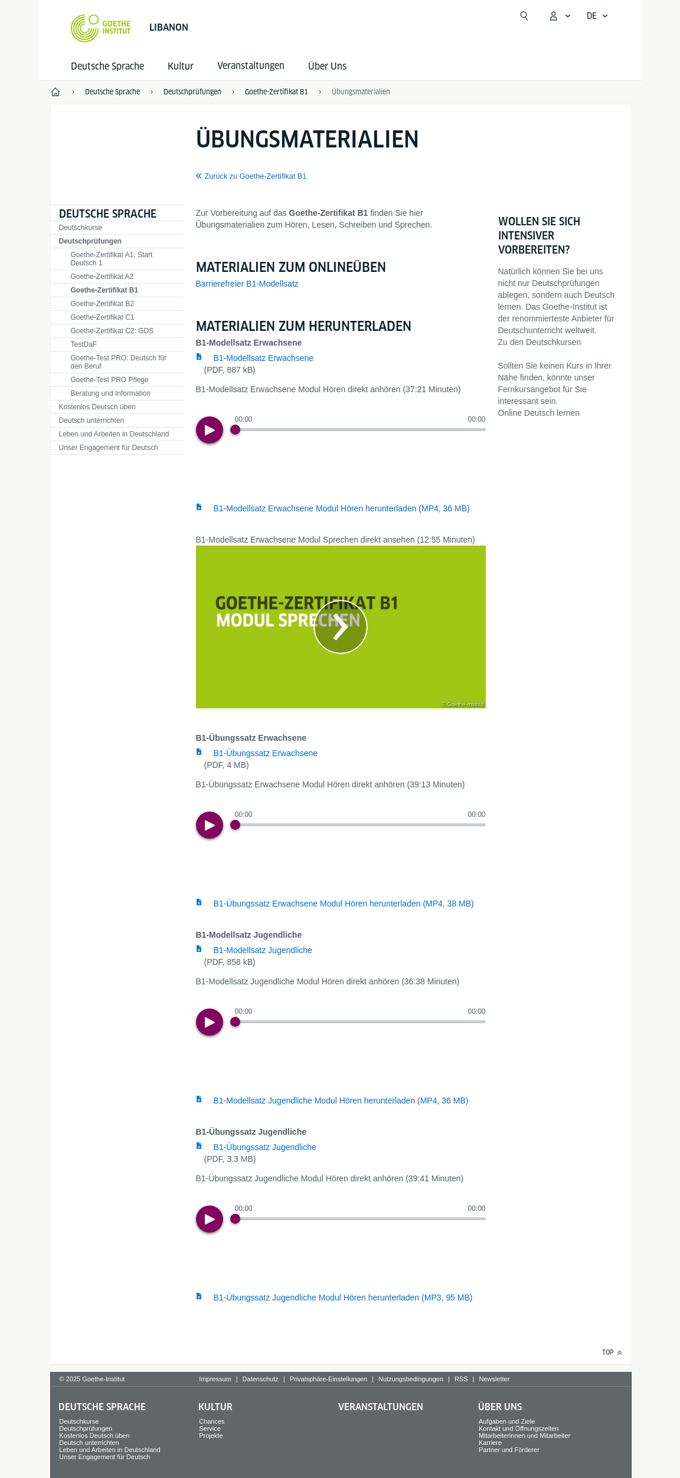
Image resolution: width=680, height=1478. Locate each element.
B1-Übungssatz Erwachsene (266, 753)
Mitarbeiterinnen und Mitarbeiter (524, 1435)
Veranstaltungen (380, 1407)
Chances (211, 1421)
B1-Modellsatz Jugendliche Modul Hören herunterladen (341, 1100)
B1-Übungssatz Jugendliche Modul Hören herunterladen (343, 1297)
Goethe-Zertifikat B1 (105, 290)
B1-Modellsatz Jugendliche (263, 950)
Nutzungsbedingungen (410, 1378)
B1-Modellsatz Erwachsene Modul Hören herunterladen (342, 508)
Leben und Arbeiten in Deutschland (114, 434)
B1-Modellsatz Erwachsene (264, 358)
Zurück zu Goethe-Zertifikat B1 (256, 176)
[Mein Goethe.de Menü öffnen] (559, 15)
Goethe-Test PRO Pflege (110, 380)
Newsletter (494, 1378)
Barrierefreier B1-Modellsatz (247, 283)
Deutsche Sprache (107, 66)
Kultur (181, 66)
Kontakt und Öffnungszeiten (519, 1428)
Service (210, 1428)
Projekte (211, 1435)
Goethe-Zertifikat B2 (102, 304)
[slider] (360, 429)
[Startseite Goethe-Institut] (100, 28)
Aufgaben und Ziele (507, 1421)
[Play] (209, 430)
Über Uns (327, 66)
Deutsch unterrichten (92, 420)
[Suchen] (524, 16)
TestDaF (84, 344)
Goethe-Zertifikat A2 (102, 276)
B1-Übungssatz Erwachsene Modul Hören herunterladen (344, 903)
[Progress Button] (235, 430)
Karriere (490, 1442)
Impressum (215, 1378)
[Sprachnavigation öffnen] (597, 16)
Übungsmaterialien (361, 91)
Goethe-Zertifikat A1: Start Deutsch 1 (112, 259)
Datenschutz (261, 1378)
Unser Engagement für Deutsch (108, 448)
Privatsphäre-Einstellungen (328, 1378)
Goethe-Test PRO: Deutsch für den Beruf (119, 362)
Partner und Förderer (509, 1449)
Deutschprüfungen (90, 241)
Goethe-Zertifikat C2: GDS (112, 331)
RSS (461, 1378)
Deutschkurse (80, 228)
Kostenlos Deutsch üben (97, 407)
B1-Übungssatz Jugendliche (265, 1147)
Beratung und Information (111, 393)
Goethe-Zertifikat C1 (103, 317)
